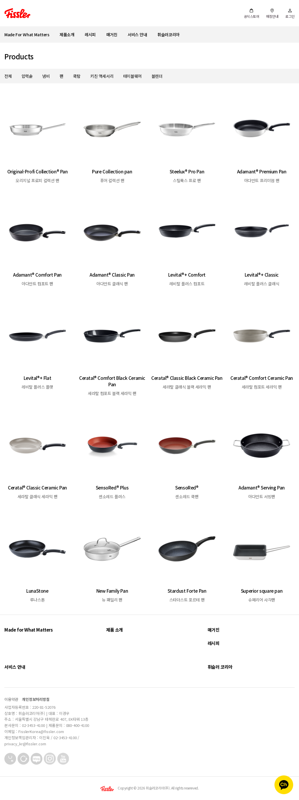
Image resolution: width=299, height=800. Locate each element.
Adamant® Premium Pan (261, 171)
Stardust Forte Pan (187, 590)
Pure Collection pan (112, 171)
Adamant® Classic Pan (112, 274)
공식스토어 (251, 13)
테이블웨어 (132, 76)
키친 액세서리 (101, 76)
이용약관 (11, 699)
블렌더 (157, 76)
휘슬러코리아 (168, 34)
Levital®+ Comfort (187, 274)
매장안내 (272, 13)
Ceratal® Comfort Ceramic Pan (261, 378)
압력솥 (27, 76)
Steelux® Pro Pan (187, 171)
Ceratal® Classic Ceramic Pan (37, 487)
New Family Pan (112, 590)
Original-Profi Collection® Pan (37, 171)
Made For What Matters (26, 34)
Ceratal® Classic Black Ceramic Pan (186, 378)
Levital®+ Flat (37, 378)
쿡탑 (76, 76)
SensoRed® (186, 487)
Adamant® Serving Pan (262, 487)
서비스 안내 (137, 34)
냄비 (46, 76)
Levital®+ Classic (262, 274)
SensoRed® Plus (112, 487)
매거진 (111, 34)
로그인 (290, 13)
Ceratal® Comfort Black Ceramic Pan (112, 381)
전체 (8, 76)
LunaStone (37, 590)
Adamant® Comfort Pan (37, 274)
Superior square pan (261, 590)
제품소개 (67, 34)
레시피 (90, 34)
